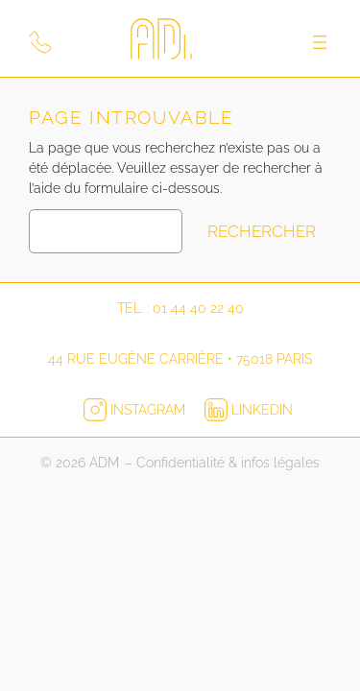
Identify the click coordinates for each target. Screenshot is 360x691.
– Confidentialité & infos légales (222, 462)
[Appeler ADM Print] (40, 42)
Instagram (136, 409)
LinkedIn (248, 409)
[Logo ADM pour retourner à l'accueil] (180, 42)
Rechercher (261, 231)
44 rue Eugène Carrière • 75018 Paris (180, 359)
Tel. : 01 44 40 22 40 (180, 308)
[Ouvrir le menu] (319, 42)
